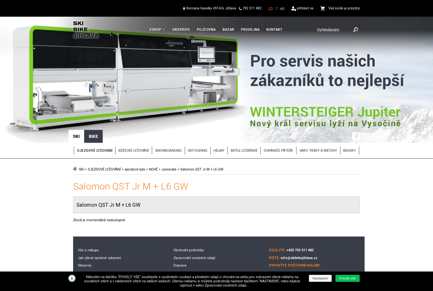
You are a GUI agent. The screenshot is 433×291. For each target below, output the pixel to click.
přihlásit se (305, 8)
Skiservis (181, 29)
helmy (219, 123)
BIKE (93, 109)
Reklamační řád (185, 253)
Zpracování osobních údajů (194, 230)
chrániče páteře (278, 123)
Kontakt (274, 29)
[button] (347, 278)
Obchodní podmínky (188, 223)
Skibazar (84, 246)
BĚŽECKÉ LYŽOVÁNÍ (133, 123)
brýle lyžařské (244, 123)
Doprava (179, 238)
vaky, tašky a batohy (318, 123)
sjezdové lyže (135, 142)
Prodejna (250, 29)
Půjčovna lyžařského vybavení (100, 253)
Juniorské (169, 142)
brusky (349, 123)
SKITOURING (197, 123)
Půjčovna (206, 29)
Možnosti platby (185, 246)
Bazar (228, 29)
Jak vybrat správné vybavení (99, 230)
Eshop (155, 29)
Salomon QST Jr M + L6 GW (201, 142)
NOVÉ (153, 142)
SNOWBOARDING (168, 123)
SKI (81, 142)
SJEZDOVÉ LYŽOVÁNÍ (104, 142)
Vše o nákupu (88, 223)
